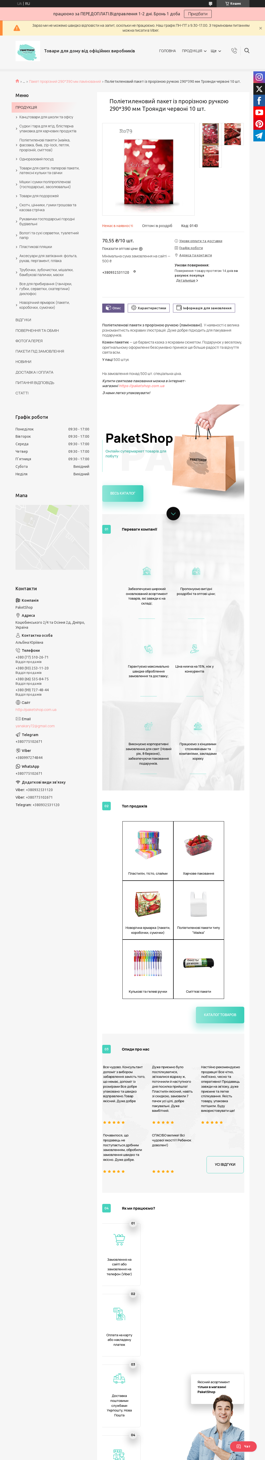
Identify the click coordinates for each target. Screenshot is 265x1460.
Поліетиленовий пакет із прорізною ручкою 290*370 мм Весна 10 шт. (155, 1308)
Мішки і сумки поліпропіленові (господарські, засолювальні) (45, 184)
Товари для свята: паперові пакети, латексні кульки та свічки (49, 170)
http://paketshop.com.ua (36, 709)
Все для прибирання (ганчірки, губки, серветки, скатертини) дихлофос (45, 288)
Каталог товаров (221, 865)
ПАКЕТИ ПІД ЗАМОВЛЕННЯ (40, 351)
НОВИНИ (23, 361)
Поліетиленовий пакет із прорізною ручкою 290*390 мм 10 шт (228, 1310)
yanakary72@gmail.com (35, 725)
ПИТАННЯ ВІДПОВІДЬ (35, 382)
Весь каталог (122, 493)
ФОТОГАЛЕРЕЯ (29, 341)
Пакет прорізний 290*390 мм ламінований (65, 81)
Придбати (198, 14)
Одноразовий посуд (36, 158)
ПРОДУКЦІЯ (192, 50)
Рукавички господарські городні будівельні (47, 221)
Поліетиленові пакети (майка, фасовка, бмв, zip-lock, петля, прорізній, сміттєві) (44, 145)
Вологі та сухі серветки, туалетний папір (49, 235)
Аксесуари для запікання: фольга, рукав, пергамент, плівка (48, 258)
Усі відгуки (226, 1014)
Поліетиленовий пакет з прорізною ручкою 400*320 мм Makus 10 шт (118, 1434)
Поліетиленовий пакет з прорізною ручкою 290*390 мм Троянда (118, 1310)
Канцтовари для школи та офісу (46, 116)
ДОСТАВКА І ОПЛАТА (34, 372)
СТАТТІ (22, 393)
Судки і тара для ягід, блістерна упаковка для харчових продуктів (47, 128)
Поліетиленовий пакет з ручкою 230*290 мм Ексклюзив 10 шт (228, 1432)
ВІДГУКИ (23, 320)
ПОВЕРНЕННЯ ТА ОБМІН (37, 330)
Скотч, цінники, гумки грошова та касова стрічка (47, 207)
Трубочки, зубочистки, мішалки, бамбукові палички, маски (46, 272)
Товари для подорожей (39, 195)
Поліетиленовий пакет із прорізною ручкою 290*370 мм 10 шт (191, 1308)
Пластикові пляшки (35, 246)
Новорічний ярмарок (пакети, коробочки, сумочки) (44, 305)
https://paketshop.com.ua (141, 385)
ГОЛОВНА (167, 50)
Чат (243, 1446)
